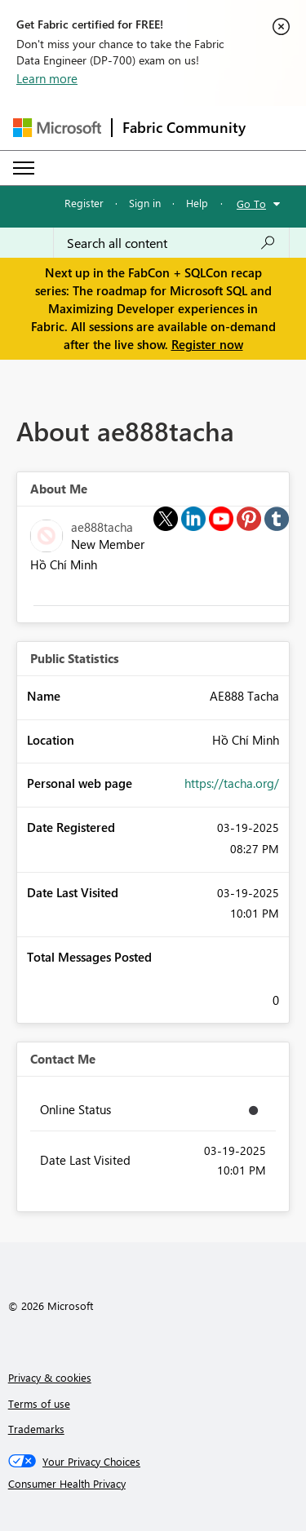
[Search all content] (171, 243)
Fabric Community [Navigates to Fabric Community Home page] (184, 127)
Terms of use (39, 1403)
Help (197, 203)
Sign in (145, 203)
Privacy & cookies (49, 1377)
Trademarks (36, 1429)
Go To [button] (251, 203)
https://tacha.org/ (231, 783)
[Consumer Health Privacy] (153, 1484)
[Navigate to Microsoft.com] (57, 127)
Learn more (47, 78)
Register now (207, 344)
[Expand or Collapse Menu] (23, 168)
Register (84, 203)
